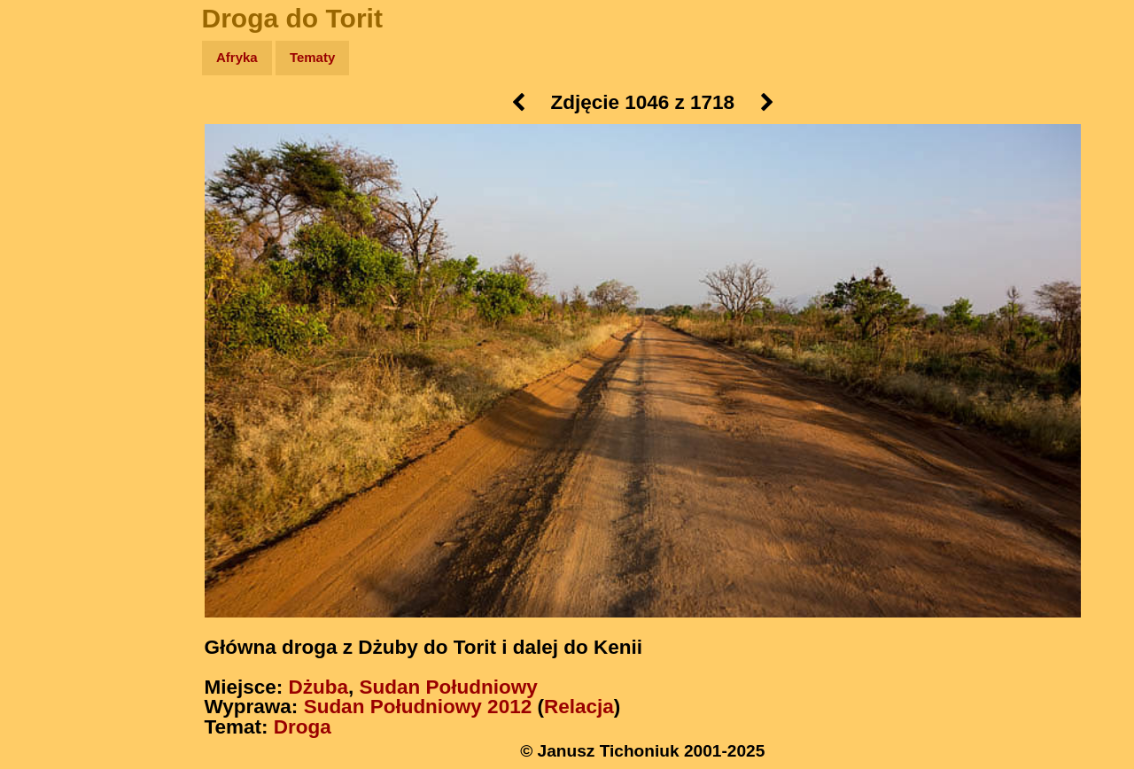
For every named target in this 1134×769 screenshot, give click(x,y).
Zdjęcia (52, 160)
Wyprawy (59, 126)
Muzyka (53, 262)
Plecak (51, 297)
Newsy (51, 194)
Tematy (312, 57)
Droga (302, 727)
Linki (45, 330)
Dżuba (319, 687)
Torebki (53, 365)
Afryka (237, 57)
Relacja (579, 706)
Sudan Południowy (449, 687)
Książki (52, 229)
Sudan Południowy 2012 (418, 706)
